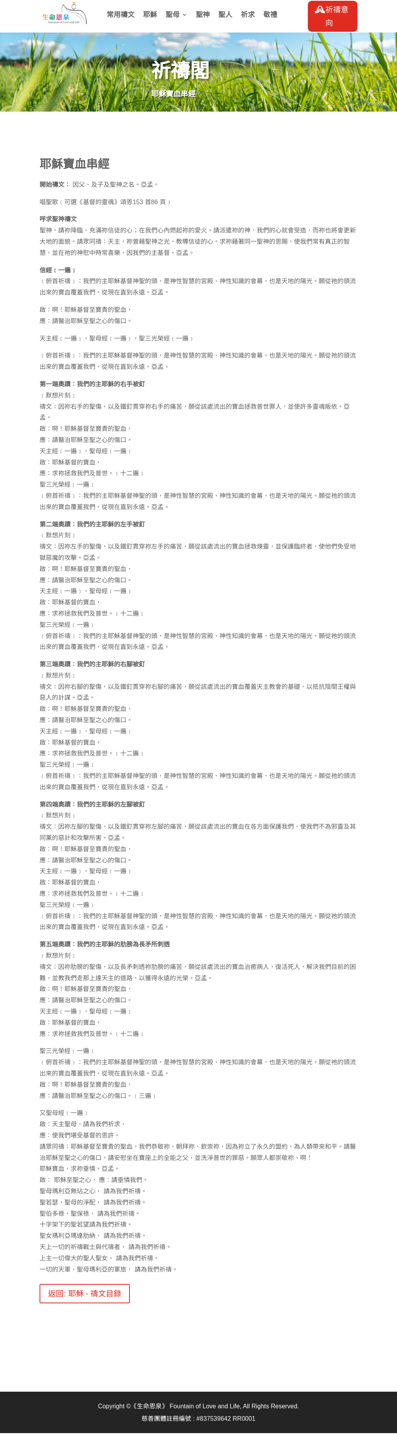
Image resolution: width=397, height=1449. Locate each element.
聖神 (203, 15)
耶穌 (150, 15)
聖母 (173, 15)
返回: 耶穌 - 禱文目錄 (84, 1293)
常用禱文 (121, 15)
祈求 (248, 15)
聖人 (225, 15)
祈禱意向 (337, 16)
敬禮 (270, 15)
